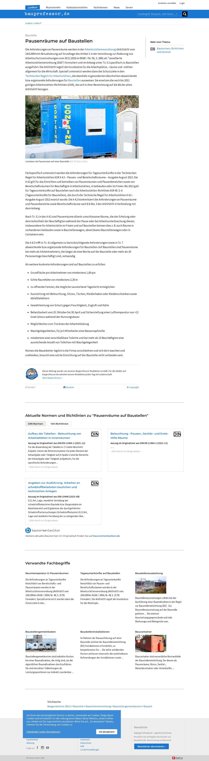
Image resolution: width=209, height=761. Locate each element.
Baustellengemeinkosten (127, 706)
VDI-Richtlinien (60, 423)
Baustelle (78, 706)
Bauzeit (148, 706)
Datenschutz (85, 743)
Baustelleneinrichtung (98, 706)
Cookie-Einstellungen (89, 749)
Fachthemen (101, 7)
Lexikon (32, 7)
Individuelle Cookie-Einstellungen (43, 731)
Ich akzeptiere (106, 731)
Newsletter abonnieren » (151, 746)
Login (182, 3)
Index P (37, 23)
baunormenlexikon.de (106, 535)
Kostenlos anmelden (167, 3)
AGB (82, 746)
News (117, 7)
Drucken (68, 387)
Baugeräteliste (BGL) (59, 706)
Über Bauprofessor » (52, 377)
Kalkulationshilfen (77, 7)
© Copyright (133, 387)
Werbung (30, 743)
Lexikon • (29, 23)
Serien (129, 7)
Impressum (85, 739)
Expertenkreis (32, 739)
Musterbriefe (53, 7)
